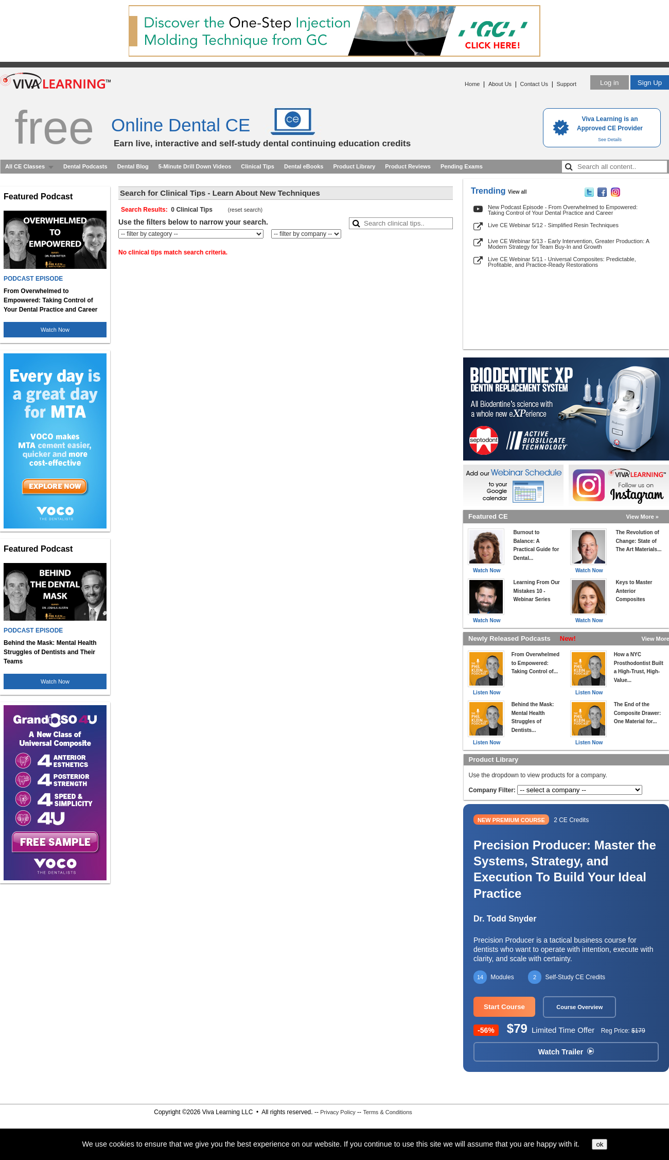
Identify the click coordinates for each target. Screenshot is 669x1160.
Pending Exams (462, 166)
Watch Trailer (566, 1052)
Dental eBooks (303, 166)
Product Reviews (408, 166)
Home (472, 84)
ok (599, 1144)
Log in (609, 83)
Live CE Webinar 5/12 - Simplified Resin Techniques (553, 225)
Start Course (504, 1007)
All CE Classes (25, 166)
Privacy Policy (337, 1112)
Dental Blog (133, 166)
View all (517, 192)
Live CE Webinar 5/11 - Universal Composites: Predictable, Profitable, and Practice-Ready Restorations (562, 262)
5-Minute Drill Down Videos (195, 166)
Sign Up (650, 83)
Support (566, 84)
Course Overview (579, 1007)
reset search (245, 210)
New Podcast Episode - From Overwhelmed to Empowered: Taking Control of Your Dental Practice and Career (563, 210)
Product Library (354, 166)
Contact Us (534, 84)
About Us (500, 84)
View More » (642, 517)
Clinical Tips (257, 166)
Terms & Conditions (387, 1112)
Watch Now (55, 330)
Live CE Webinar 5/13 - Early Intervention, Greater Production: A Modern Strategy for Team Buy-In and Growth (568, 244)
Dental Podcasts (85, 166)
